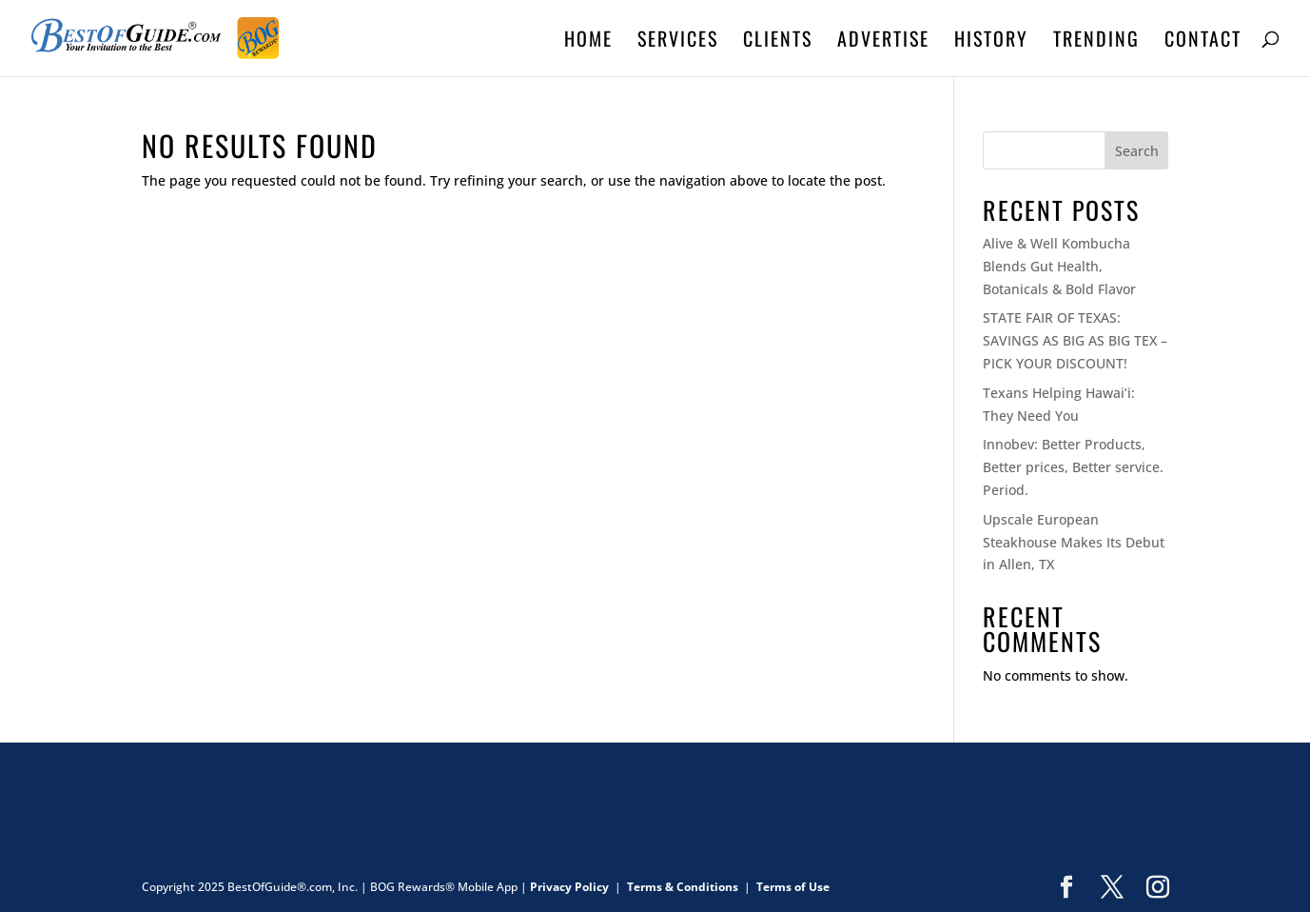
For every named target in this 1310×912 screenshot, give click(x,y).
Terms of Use (793, 887)
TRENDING (1096, 41)
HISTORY (991, 41)
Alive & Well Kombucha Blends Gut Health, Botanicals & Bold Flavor (1059, 266)
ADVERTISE (883, 41)
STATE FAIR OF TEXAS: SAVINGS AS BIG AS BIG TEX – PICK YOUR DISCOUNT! (1075, 340)
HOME (588, 41)
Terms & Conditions (682, 887)
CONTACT (1203, 41)
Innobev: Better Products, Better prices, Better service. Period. (1073, 467)
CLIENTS (777, 41)
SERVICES (677, 41)
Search (1137, 151)
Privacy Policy (569, 887)
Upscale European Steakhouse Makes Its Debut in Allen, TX (1073, 542)
